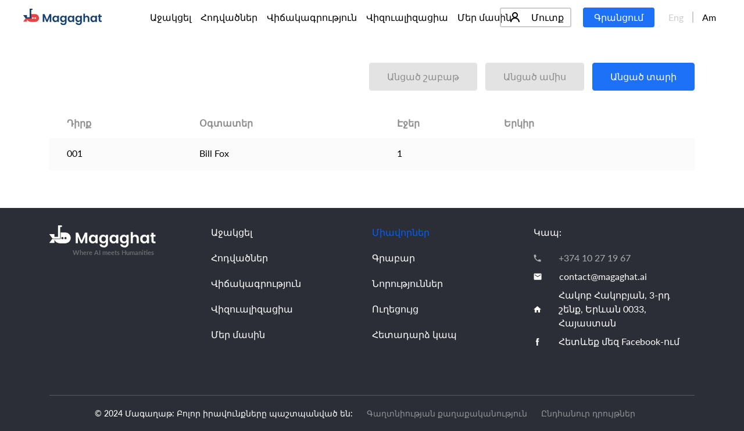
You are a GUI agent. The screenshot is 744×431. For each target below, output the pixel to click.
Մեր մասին (484, 17)
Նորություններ (407, 283)
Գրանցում (618, 17)
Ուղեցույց (395, 308)
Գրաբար (393, 257)
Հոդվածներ (229, 17)
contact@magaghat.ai (603, 276)
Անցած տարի (643, 76)
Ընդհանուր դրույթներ (588, 413)
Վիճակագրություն (312, 17)
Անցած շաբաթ (423, 76)
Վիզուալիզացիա (407, 17)
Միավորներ (401, 232)
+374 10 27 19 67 (595, 257)
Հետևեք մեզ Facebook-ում (619, 341)
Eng (676, 17)
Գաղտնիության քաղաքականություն (447, 413)
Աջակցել (170, 17)
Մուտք (537, 17)
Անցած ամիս (534, 76)
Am (709, 17)
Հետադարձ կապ (414, 334)
